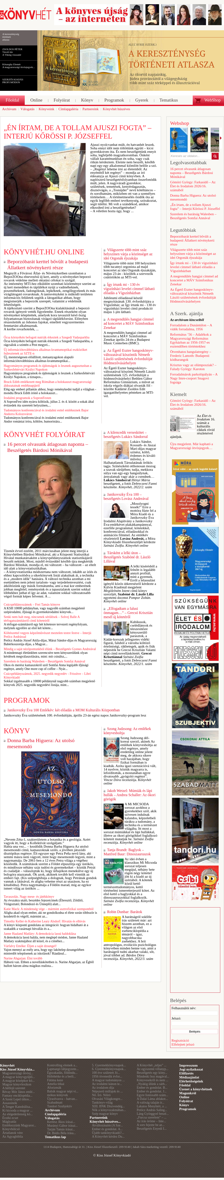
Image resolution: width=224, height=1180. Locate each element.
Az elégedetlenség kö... (17, 1114)
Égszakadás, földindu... (62, 1072)
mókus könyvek (57, 1095)
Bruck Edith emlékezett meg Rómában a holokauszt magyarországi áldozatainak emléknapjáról (48, 383)
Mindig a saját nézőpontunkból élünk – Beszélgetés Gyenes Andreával (50, 649)
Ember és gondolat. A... (107, 1129)
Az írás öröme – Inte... (151, 1121)
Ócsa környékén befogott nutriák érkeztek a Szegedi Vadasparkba (46, 337)
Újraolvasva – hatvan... (62, 1099)
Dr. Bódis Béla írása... (61, 1133)
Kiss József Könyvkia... (17, 1069)
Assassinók (9, 1103)
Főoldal (184, 1085)
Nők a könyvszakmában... (109, 1110)
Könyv (17, 731)
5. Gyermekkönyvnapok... (109, 1065)
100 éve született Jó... (106, 1072)
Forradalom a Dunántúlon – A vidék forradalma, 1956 (191, 327)
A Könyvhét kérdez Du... (108, 1136)
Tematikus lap (55, 1137)
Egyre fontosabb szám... (152, 1095)
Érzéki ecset (10, 1118)
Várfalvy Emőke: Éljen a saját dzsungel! (30, 946)
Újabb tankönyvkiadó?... (108, 1133)
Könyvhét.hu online (44, 252)
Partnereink (99, 1117)
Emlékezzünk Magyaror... (19, 1125)
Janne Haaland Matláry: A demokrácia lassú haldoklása (40, 933)
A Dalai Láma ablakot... (152, 1099)
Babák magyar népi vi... (62, 1091)
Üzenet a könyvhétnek (195, 1089)
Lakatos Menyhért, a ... (152, 1106)
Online (184, 1097)
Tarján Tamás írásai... (61, 1129)
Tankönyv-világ (102, 1102)
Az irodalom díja (103, 1087)
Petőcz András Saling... (152, 1110)
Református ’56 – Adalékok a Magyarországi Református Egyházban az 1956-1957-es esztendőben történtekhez (190, 340)
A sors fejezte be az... (150, 1125)
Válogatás (52, 1118)
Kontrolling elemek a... (62, 1065)
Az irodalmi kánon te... (107, 1084)
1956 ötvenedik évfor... (107, 1076)
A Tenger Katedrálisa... (17, 1106)
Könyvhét (7, 1065)
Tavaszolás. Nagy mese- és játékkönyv (29, 896)
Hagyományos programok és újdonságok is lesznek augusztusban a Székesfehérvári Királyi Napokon (47, 367)
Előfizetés (186, 1073)
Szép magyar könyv (105, 1113)
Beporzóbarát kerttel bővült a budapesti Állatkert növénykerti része (47, 264)
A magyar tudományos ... (108, 1080)
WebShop (212, 100)
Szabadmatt (54, 1102)
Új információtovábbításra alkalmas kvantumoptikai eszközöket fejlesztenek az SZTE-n (45, 351)
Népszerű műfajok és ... (107, 1091)
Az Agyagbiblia (12, 1136)
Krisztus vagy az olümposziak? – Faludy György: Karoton (193, 367)
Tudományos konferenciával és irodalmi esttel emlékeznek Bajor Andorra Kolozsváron (46, 412)
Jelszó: (176, 1018)
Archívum (52, 1110)
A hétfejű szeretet (13, 1088)
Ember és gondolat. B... (152, 1087)
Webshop (179, 123)
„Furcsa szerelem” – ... (152, 1117)
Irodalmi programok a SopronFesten (27, 398)
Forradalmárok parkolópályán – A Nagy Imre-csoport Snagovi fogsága (193, 378)
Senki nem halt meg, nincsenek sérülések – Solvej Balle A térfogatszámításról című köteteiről (42, 618)
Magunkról (187, 1093)
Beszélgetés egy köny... (152, 1072)
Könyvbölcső (11, 1129)
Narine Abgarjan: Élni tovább (23, 958)
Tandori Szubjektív (59, 1106)
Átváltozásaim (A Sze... (107, 1125)
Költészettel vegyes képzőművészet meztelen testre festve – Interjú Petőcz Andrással (47, 634)
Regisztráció (180, 1040)
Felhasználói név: (184, 1008)
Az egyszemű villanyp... (152, 1069)
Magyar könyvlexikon (16, 1084)
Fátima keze (55, 1080)
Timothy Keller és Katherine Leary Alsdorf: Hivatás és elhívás (44, 921)
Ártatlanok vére (12, 1133)
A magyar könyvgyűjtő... (18, 1077)
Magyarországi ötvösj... (17, 1073)
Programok (27, 700)
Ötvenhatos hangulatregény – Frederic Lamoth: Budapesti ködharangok (190, 356)
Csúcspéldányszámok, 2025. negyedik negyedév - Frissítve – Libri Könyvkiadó (47, 675)
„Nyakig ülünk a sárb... (152, 1084)
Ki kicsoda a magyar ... (17, 1110)
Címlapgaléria (55, 1114)
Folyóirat (186, 1101)
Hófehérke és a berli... (61, 1076)
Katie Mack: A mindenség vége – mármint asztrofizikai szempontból (49, 909)
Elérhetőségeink (191, 1081)
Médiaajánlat (189, 1077)
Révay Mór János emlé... (18, 1092)
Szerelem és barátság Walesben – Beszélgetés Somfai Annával (44, 661)
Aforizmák (54, 1087)
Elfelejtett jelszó (183, 1044)
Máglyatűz (9, 1121)
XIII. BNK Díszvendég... (108, 1106)
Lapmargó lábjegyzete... (63, 1069)
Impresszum (188, 1065)
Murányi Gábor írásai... (62, 1125)
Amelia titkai (55, 1084)
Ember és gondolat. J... (152, 1091)
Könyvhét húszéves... (105, 1121)
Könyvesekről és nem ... (152, 1080)
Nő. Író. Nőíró (101, 1095)
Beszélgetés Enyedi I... (152, 1128)
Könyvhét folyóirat (44, 434)
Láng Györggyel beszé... (153, 1113)
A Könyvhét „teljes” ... (152, 1065)
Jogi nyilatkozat (191, 1069)
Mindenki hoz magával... (153, 1076)
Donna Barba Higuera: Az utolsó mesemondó (40, 743)
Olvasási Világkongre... (107, 1099)
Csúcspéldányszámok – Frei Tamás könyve (32, 604)
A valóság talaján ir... (150, 1102)
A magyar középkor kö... (18, 1080)
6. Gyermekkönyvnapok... (109, 1069)
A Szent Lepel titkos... (16, 1099)
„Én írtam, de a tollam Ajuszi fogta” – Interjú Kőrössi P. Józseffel (77, 132)
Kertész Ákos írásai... (61, 1122)
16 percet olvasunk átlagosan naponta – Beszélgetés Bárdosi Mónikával (47, 447)
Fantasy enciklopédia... (17, 1095)
